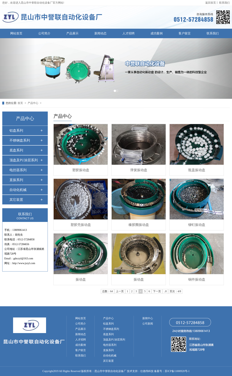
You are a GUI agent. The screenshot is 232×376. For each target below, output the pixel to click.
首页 (21, 103)
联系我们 (224, 2)
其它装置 (16, 200)
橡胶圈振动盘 (139, 225)
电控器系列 (18, 170)
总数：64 (107, 291)
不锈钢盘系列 (19, 140)
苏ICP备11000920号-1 (177, 371)
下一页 (157, 291)
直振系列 (16, 180)
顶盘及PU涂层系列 (23, 160)
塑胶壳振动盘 (81, 225)
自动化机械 (18, 190)
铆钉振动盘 (196, 225)
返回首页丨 (212, 2)
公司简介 (44, 33)
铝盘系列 (16, 130)
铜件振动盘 (196, 279)
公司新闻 (147, 323)
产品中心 (33, 103)
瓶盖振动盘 (196, 170)
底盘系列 (16, 150)
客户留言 (185, 33)
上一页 (120, 291)
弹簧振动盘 (138, 170)
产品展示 (72, 33)
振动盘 (81, 279)
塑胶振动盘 (80, 170)
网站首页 (16, 33)
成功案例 (156, 33)
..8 (165, 291)
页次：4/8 (175, 291)
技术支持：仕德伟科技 (140, 371)
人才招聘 (128, 33)
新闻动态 (100, 33)
